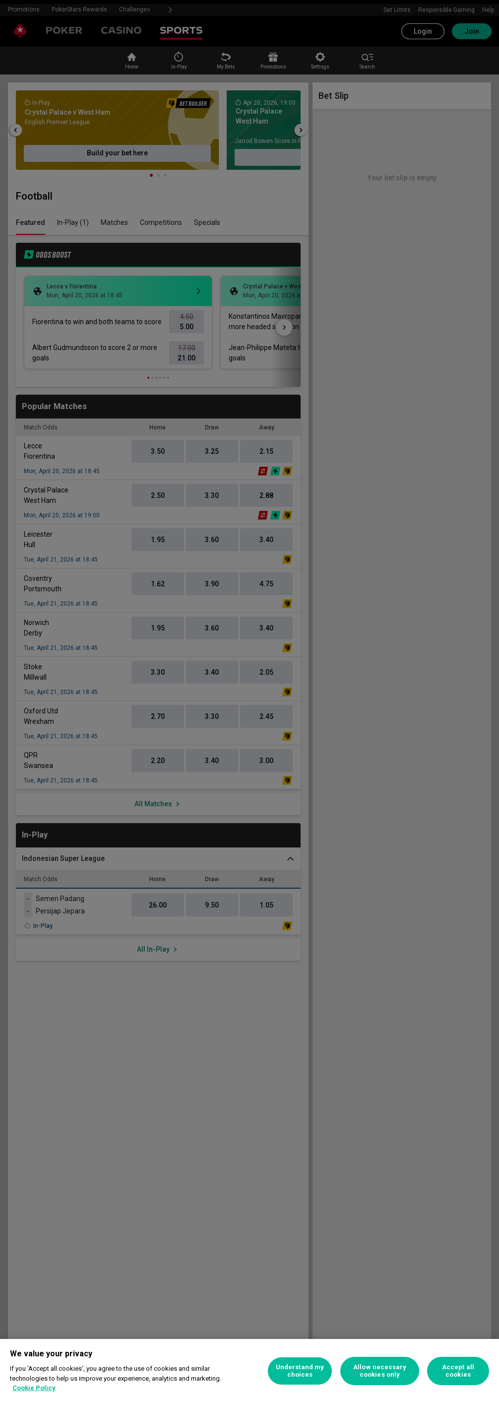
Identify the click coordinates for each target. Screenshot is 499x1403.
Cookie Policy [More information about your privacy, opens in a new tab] (34, 1388)
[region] (249, 1371)
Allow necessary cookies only (379, 1371)
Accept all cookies (458, 1371)
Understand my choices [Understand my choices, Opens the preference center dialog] (300, 1371)
